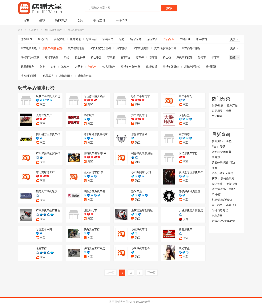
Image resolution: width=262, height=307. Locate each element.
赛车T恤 (125, 57)
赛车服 (111, 57)
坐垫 (229, 141)
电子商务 (217, 205)
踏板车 (65, 66)
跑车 (42, 66)
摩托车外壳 (84, 75)
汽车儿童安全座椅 (100, 48)
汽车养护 (121, 48)
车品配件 (33, 30)
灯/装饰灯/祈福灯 (222, 199)
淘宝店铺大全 (117, 301)
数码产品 (61, 20)
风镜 (66, 57)
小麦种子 (231, 205)
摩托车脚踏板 (192, 66)
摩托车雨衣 (66, 75)
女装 (80, 20)
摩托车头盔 (51, 57)
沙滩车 (202, 57)
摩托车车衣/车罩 (130, 66)
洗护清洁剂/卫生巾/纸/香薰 (223, 192)
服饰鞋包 (75, 39)
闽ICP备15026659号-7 (139, 301)
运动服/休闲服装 (221, 151)
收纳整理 (217, 183)
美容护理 (59, 39)
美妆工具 (99, 20)
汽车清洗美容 (141, 48)
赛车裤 (140, 57)
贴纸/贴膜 (151, 66)
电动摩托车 (108, 66)
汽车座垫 (217, 215)
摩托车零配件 (184, 57)
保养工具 (48, 75)
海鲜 (214, 167)
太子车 (79, 66)
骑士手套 (96, 57)
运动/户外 (152, 39)
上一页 (111, 272)
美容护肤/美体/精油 (223, 162)
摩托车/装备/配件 (53, 30)
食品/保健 (135, 39)
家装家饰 (108, 39)
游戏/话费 (26, 39)
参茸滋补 (217, 141)
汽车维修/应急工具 (165, 48)
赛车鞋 (153, 57)
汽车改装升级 (29, 48)
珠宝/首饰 (201, 39)
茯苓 (214, 178)
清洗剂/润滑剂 (29, 75)
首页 (26, 20)
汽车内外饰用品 (191, 48)
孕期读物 (231, 183)
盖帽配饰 (211, 66)
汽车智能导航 (76, 48)
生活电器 (217, 116)
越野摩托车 (27, 66)
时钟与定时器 (220, 210)
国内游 (216, 157)
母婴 (42, 20)
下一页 (151, 272)
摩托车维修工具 (30, 57)
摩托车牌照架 (171, 66)
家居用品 (91, 39)
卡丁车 (216, 57)
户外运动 (121, 20)
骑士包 (167, 57)
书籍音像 (185, 39)
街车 (53, 66)
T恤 (214, 146)
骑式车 (92, 66)
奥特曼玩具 (227, 178)
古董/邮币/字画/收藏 (224, 221)
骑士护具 (80, 57)
